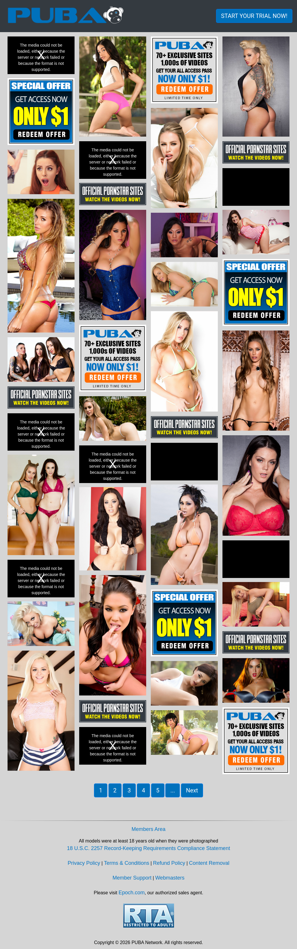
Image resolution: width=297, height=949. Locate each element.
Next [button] (192, 790)
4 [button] (143, 790)
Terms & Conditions (126, 863)
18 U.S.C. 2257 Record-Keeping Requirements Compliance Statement (148, 848)
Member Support (132, 878)
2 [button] (115, 790)
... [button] (172, 790)
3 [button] (129, 790)
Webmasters (169, 878)
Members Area (148, 829)
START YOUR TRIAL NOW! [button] (254, 15)
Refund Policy (169, 863)
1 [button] (100, 790)
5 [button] (157, 790)
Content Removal (209, 863)
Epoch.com (132, 892)
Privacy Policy (84, 863)
